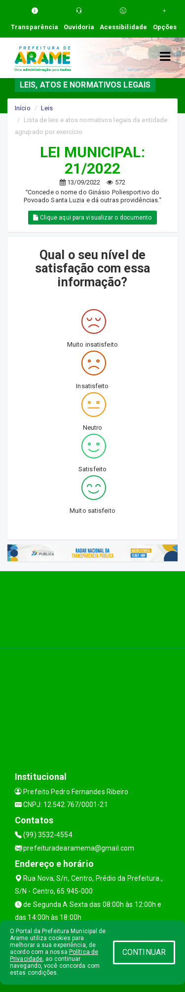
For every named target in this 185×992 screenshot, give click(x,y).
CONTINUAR (144, 952)
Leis (47, 108)
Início (23, 108)
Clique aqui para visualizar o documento (92, 217)
